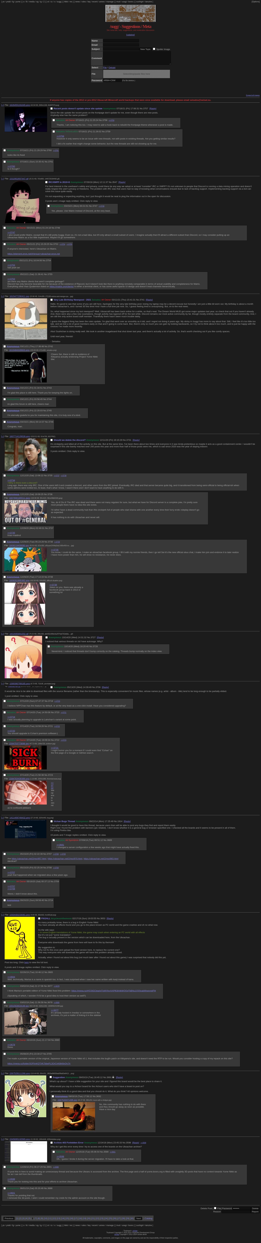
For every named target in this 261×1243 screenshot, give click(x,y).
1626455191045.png (19, 107)
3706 (98, 689)
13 (58, 1221)
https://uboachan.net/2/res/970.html (65, 861)
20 (88, 1221)
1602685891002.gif (18, 636)
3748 (57, 230)
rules (84, 1)
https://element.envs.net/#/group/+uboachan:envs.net (33, 256)
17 (76, 1221)
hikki (66, 1)
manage (110, 1)
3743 (49, 390)
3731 (128, 442)
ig (41, 1)
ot (48, 1)
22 (97, 1221)
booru (130, 1)
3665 (50, 974)
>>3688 (56, 1170)
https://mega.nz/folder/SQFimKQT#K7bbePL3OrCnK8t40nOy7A (38, 1066)
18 (80, 1221)
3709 (56, 884)
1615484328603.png (19, 352)
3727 (93, 640)
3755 (49, 277)
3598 (128, 1145)
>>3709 (63, 857)
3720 (56, 715)
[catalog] (130, 34)
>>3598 (60, 1159)
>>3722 (57, 729)
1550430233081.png (19, 917)
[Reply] (152, 111)
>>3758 (60, 138)
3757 (145, 111)
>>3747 (11, 235)
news (77, 1)
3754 (48, 263)
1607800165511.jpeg (19, 500)
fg (13, 1)
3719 (50, 703)
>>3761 (56, 153)
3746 (50, 424)
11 (50, 1221)
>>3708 (56, 857)
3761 (50, 164)
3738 (50, 544)
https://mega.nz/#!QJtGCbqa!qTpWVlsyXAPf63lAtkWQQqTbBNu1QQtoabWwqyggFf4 (113, 993)
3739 (50, 579)
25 (110, 1221)
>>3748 (101, 209)
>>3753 (11, 267)
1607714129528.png (19, 439)
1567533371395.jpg (67, 1102)
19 (84, 1221)
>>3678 (56, 989)
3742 (50, 349)
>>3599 (143, 1145)
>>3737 (56, 478)
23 (101, 1221)
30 (132, 1221)
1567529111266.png (19, 1076)
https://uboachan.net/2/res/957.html (28, 861)
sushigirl (139, 1)
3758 (104, 122)
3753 (55, 246)
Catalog (148, 1221)
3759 (107, 134)
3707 (49, 856)
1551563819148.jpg (19, 1008)
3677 (49, 988)
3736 (49, 497)
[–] (2, 107)
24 (106, 1221)
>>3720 (57, 704)
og (37, 1)
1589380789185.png (19, 686)
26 (114, 1221)
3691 (109, 1080)
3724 (50, 903)
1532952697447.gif (18, 181)
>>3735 (11, 535)
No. (141, 111)
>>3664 (11, 979)
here (26, 965)
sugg (59, 1)
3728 (95, 649)
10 (45, 1221)
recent (95, 1)
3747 (94, 208)
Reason (217, 1214)
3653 (102, 921)
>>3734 (11, 483)
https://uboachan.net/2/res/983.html (101, 861)
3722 (56, 742)
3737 (50, 530)
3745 (49, 413)
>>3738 (63, 478)
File (105, 70)
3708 (49, 870)
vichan (135, 1233)
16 (71, 1221)
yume (17, 1)
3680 (57, 1042)
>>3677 (54, 1012)
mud (118, 1)
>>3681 (60, 847)
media (32, 1)
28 (123, 1221)
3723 (50, 777)
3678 (49, 1005)
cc (52, 1)
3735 (49, 478)
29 (127, 1221)
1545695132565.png (19, 1141)
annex (102, 1)
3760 (49, 153)
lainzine (148, 1)
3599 (106, 1154)
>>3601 (113, 1154)
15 (67, 1221)
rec (71, 1)
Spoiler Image (163, 49)
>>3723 (63, 743)
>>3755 (69, 247)
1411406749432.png (19, 820)
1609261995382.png (19, 583)
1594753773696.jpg (19, 746)
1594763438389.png (19, 781)
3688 (49, 1191)
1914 (119, 824)
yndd (8, 1)
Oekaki (112, 70)
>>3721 (63, 715)
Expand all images (253, 98)
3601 (49, 1169)
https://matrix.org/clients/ (62, 289)
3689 (109, 842)
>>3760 (11, 169)
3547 (114, 184)
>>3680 (56, 1005)
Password (227, 1211)
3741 (141, 302)
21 (93, 1221)
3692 (98, 1099)
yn (3, 1)
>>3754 (62, 247)
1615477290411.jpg (19, 299)
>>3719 (11, 719)
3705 (49, 1056)
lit (26, 1)
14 (63, 1221)
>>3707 (11, 875)
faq (89, 1)
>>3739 (57, 544)
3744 (49, 401)
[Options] (256, 1)
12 (54, 1221)
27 (119, 1221)
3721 (50, 728)
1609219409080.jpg (19, 548)
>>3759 (111, 123)
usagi (124, 1)
